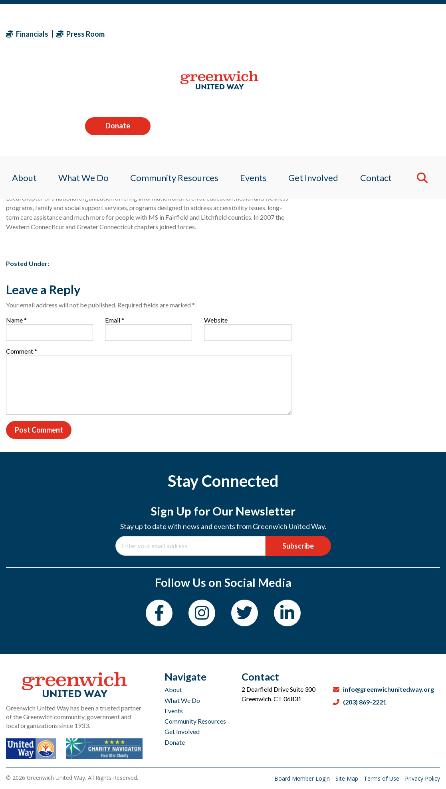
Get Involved (182, 731)
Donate (407, 33)
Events (174, 710)
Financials (27, 34)
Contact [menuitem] (380, 85)
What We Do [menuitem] (80, 85)
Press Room (80, 34)
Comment (21, 351)
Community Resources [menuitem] (173, 85)
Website (216, 320)
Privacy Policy (422, 778)
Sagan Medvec (52, 182)
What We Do (182, 700)
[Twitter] (244, 613)
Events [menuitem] (254, 85)
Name (16, 320)
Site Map (347, 778)
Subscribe (298, 545)
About (173, 689)
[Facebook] (159, 613)
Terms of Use (382, 778)
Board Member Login (302, 778)
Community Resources (195, 721)
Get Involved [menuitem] (316, 85)
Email (114, 320)
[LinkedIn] (287, 613)
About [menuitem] (18, 85)
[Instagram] (201, 613)
